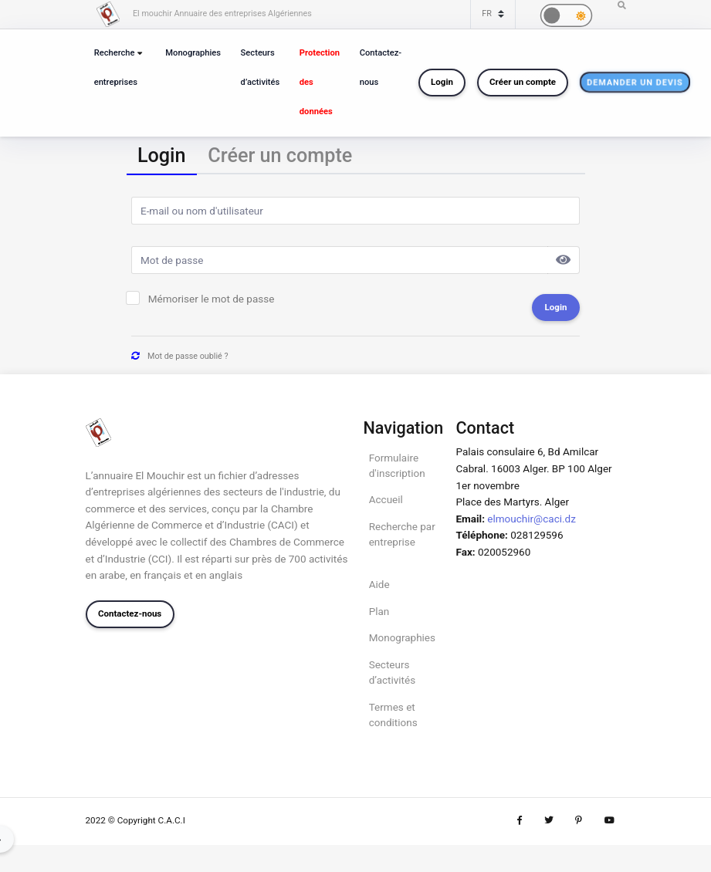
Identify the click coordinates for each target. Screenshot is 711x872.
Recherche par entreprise (402, 534)
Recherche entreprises (115, 67)
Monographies (193, 53)
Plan (379, 611)
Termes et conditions (393, 714)
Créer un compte (522, 81)
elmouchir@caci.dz (531, 518)
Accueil (386, 499)
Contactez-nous (380, 67)
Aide (379, 584)
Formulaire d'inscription (397, 465)
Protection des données (320, 82)
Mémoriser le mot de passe (211, 298)
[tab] (162, 157)
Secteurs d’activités (260, 67)
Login (442, 81)
